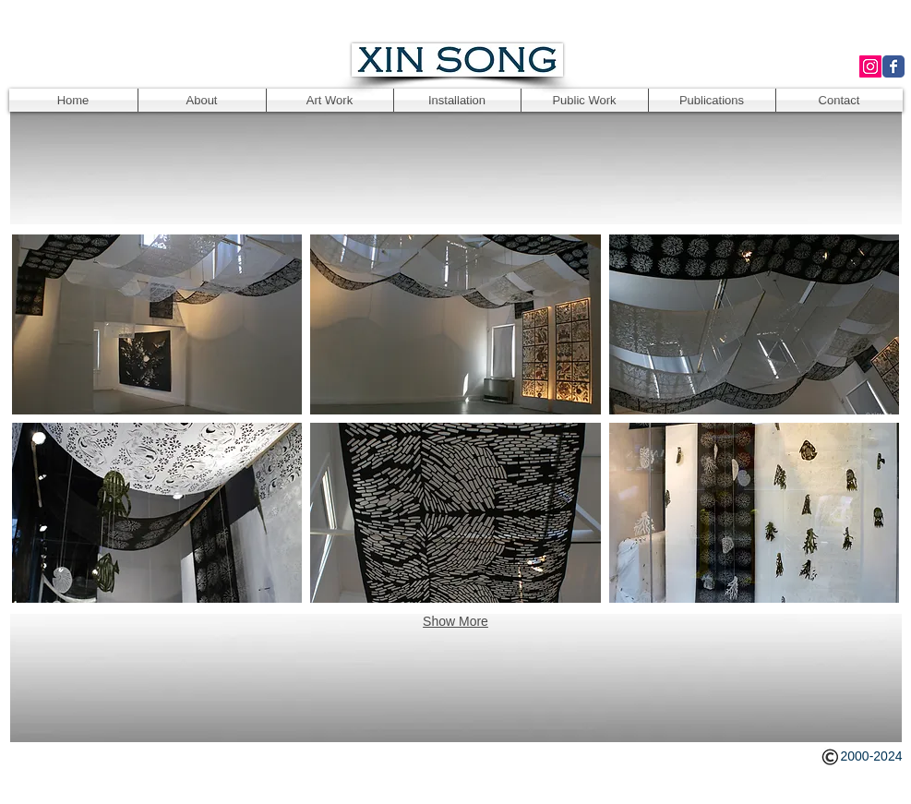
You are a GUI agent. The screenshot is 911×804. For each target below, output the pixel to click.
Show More (455, 621)
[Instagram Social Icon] (870, 66)
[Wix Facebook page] (893, 66)
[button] (157, 324)
